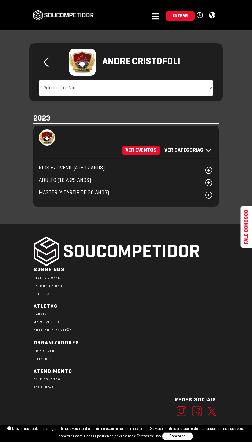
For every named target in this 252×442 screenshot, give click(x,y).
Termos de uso (149, 436)
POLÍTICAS (43, 294)
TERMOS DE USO (48, 286)
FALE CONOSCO (47, 379)
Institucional (47, 278)
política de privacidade (115, 436)
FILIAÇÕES (43, 359)
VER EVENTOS (141, 150)
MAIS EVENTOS (46, 322)
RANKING (41, 314)
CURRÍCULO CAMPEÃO (53, 330)
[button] (201, 16)
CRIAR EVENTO (46, 351)
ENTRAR (180, 16)
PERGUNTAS (44, 387)
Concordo (178, 436)
